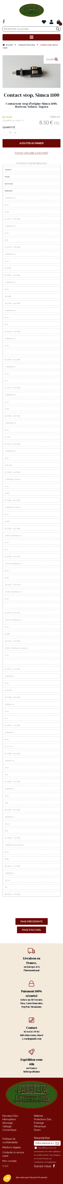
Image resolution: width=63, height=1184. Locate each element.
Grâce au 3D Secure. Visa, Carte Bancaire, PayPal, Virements (31, 994)
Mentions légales (11, 1147)
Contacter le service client (13, 1154)
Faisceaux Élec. (10, 1115)
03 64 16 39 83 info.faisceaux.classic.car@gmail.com (31, 1028)
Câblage (6, 1126)
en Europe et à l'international (31, 960)
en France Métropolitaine (31, 1061)
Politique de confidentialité (9, 1140)
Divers (37, 1130)
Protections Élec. (43, 1119)
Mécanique (40, 1126)
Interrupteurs (9, 1119)
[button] (7, 1178)
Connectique (9, 1130)
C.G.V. (5, 1166)
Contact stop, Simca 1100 (31, 95)
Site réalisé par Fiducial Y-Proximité (31, 1177)
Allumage (7, 1123)
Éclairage (39, 1123)
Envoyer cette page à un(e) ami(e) (31, 152)
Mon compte (9, 1161)
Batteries (38, 1115)
